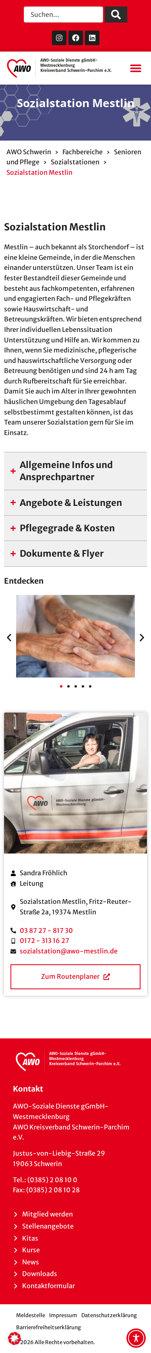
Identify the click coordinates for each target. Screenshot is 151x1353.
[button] (135, 68)
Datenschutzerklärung (109, 1315)
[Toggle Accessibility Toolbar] (136, 1338)
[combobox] (63, 14)
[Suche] (116, 14)
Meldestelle (30, 1315)
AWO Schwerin (28, 152)
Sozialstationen (75, 162)
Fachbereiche (82, 152)
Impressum (63, 1315)
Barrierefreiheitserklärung (48, 1327)
